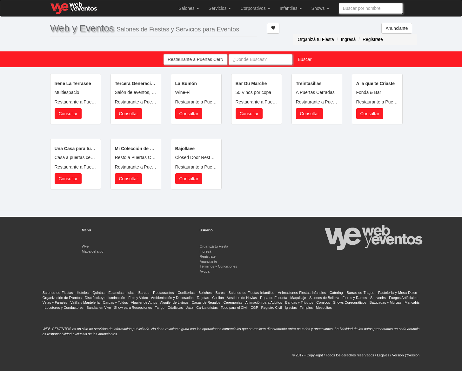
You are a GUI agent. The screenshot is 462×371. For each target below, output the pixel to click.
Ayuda (205, 271)
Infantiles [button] (291, 8)
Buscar (305, 59)
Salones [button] (188, 8)
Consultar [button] (68, 113)
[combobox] (371, 8)
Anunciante (396, 28)
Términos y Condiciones (218, 266)
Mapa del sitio (93, 251)
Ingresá (348, 39)
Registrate (373, 39)
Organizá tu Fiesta (316, 39)
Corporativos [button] (255, 8)
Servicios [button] (220, 8)
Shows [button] (320, 8)
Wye (85, 246)
